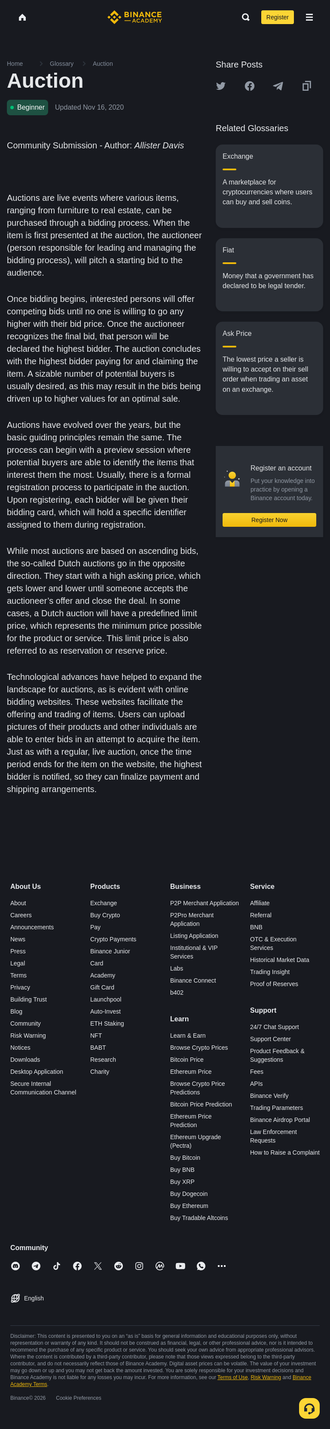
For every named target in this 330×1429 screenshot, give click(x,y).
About (18, 903)
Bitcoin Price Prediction (201, 1104)
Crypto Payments (113, 939)
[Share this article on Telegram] (278, 86)
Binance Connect (193, 980)
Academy (102, 975)
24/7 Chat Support (274, 1026)
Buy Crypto (105, 915)
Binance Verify (269, 1095)
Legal (17, 963)
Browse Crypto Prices (199, 1047)
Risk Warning (28, 1035)
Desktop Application (36, 1071)
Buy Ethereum (189, 1205)
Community (25, 1023)
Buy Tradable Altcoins (199, 1217)
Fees (256, 1071)
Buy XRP (182, 1181)
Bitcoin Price (187, 1059)
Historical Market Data (279, 959)
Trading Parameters (276, 1107)
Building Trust (28, 999)
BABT (98, 1047)
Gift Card (102, 987)
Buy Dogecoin (189, 1193)
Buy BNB (182, 1169)
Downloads (25, 1059)
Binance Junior (110, 951)
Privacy (20, 987)
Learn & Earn (188, 1035)
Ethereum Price (190, 1071)
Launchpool (105, 999)
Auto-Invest (105, 1011)
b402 (176, 992)
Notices (20, 1047)
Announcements (32, 927)
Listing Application (194, 935)
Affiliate (260, 903)
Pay (95, 927)
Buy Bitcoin (185, 1157)
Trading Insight (270, 971)
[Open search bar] (243, 17)
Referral (261, 915)
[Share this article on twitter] (221, 86)
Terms (18, 975)
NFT (96, 1035)
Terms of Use (232, 1377)
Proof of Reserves (274, 983)
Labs (176, 968)
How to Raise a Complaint (285, 1152)
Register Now (269, 519)
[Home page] (134, 17)
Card (96, 963)
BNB (256, 927)
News (17, 939)
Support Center (270, 1039)
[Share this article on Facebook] (249, 86)
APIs (256, 1083)
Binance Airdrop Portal (280, 1119)
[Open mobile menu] (309, 17)
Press (18, 951)
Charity (99, 1071)
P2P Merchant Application (204, 903)
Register (277, 17)
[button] (309, 17)
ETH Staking (107, 1023)
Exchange (103, 903)
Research (103, 1059)
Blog (16, 1011)
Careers (21, 915)
